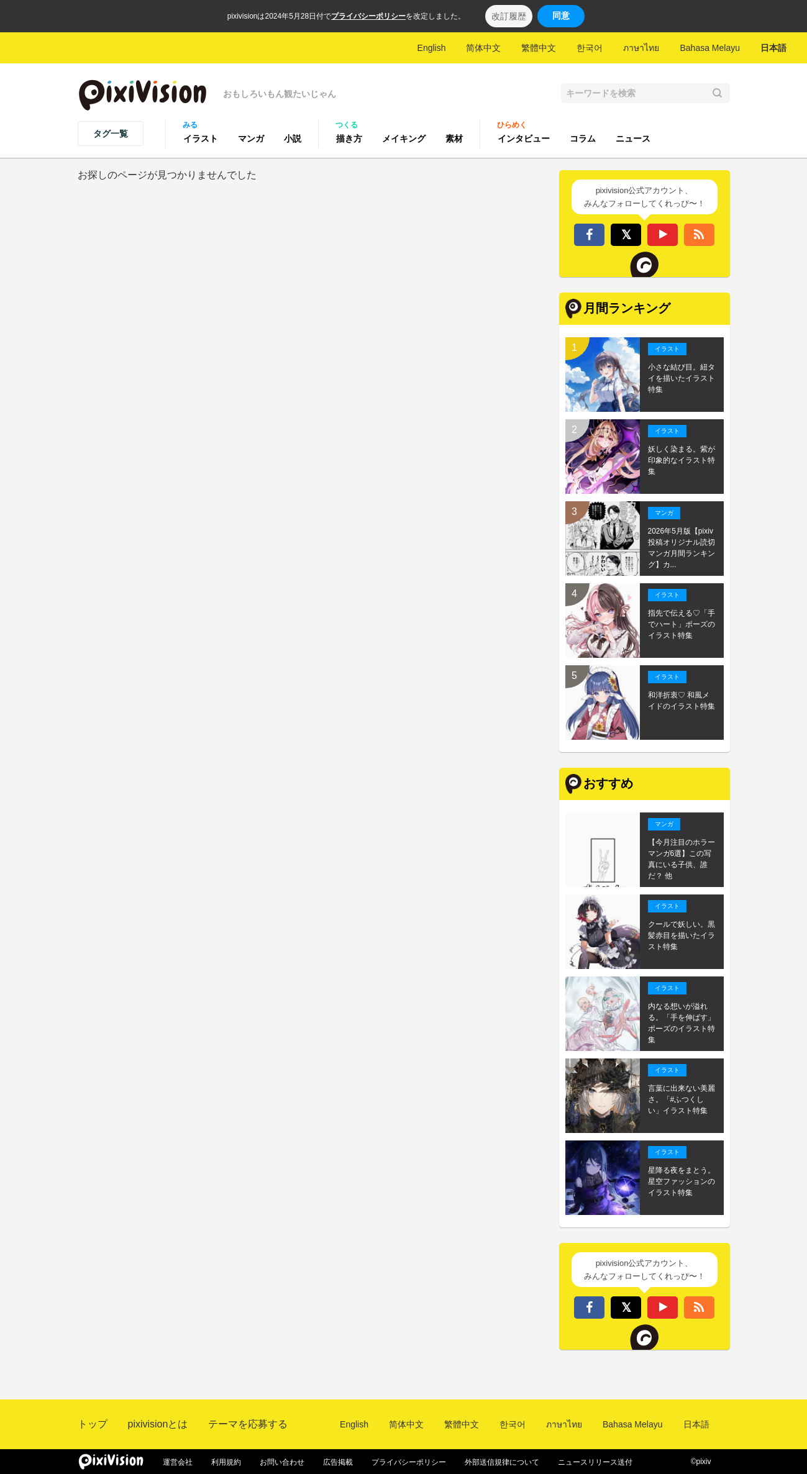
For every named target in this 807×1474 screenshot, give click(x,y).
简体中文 (483, 48)
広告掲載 (338, 1462)
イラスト (200, 138)
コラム (583, 138)
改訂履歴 (508, 16)
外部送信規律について (502, 1462)
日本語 (773, 48)
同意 (561, 15)
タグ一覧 (110, 134)
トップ (92, 1424)
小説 (292, 138)
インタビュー (524, 138)
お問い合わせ (282, 1462)
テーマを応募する (248, 1424)
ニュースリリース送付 (595, 1462)
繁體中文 (538, 48)
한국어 (590, 48)
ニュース (633, 138)
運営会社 (178, 1462)
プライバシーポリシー (368, 16)
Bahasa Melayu (710, 48)
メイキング (404, 138)
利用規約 (226, 1462)
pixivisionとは (158, 1424)
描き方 (349, 138)
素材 (454, 138)
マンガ (251, 138)
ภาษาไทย (641, 48)
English (431, 48)
